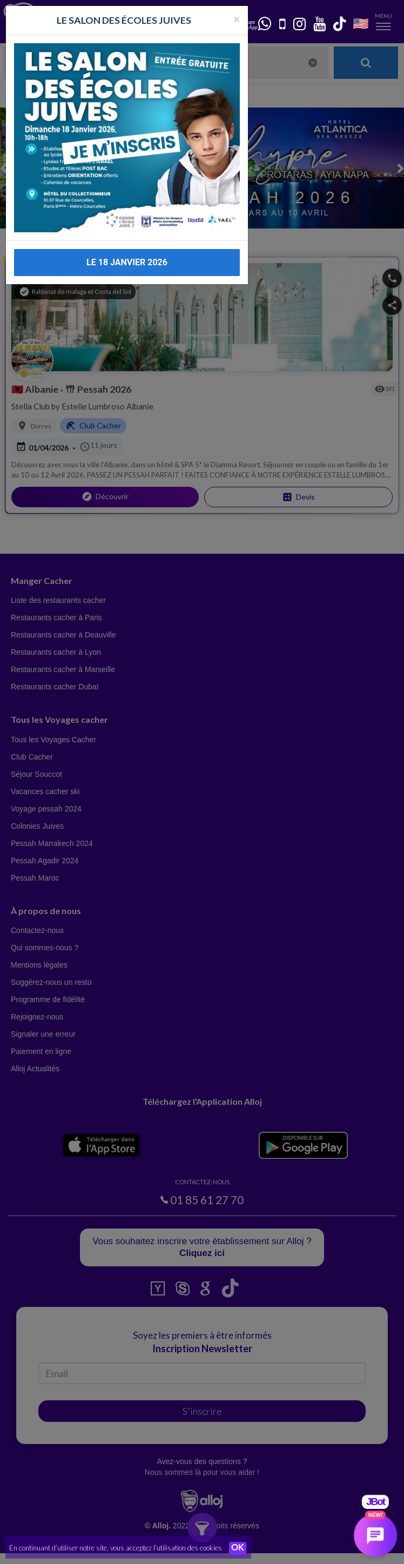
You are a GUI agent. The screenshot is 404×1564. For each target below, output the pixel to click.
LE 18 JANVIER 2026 (126, 251)
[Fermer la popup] (236, 8)
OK (237, 1548)
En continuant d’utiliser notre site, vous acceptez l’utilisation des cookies (115, 1547)
